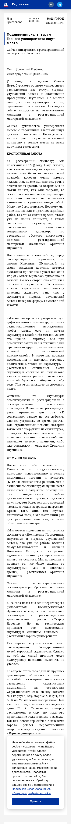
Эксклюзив (55, 23)
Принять (35, 801)
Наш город (55, 18)
